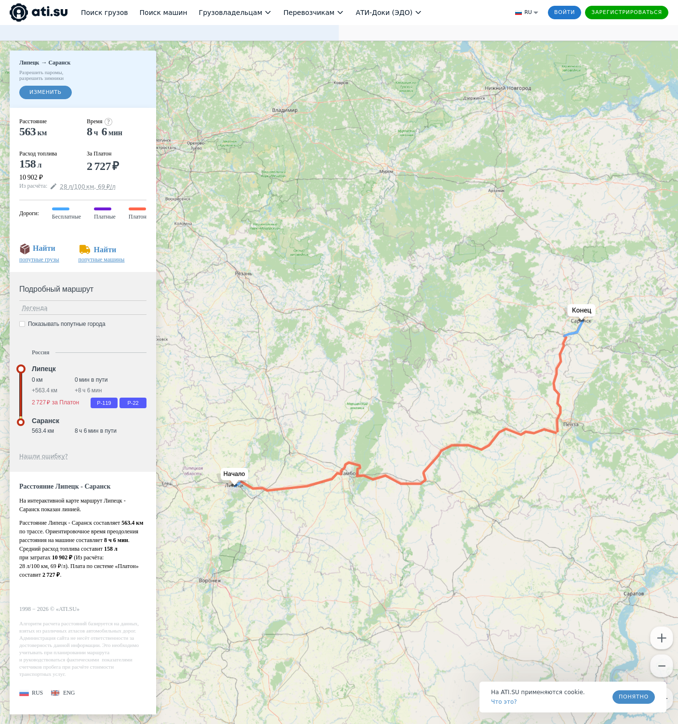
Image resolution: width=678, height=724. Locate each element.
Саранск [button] (45, 420)
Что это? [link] (504, 701)
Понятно (634, 697)
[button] (232, 477)
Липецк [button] (44, 369)
